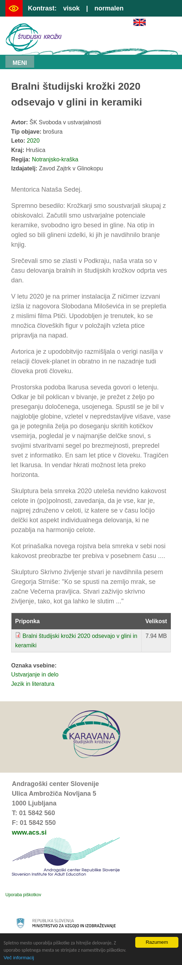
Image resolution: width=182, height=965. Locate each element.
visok (71, 8)
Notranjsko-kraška (55, 159)
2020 (33, 141)
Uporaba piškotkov (23, 894)
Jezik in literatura (32, 684)
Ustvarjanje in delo (35, 674)
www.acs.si (29, 832)
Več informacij (19, 957)
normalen (109, 8)
